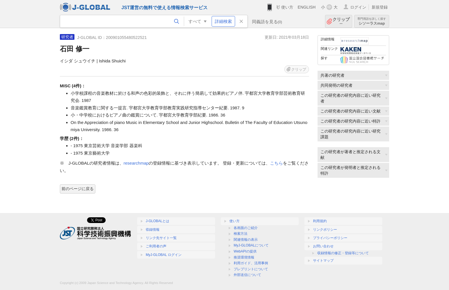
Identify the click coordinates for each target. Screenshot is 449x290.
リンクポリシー (325, 230)
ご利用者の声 (156, 246)
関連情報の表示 (246, 240)
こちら (276, 163)
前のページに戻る (78, 188)
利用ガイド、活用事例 (251, 263)
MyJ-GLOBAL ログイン (164, 255)
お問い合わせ (323, 246)
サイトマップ (323, 261)
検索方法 (240, 234)
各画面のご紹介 (246, 228)
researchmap (136, 163)
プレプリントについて (251, 269)
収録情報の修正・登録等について (343, 253)
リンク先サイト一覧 (161, 238)
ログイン (358, 7)
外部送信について (247, 275)
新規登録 (380, 7)
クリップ (341, 21)
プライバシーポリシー (330, 238)
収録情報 (152, 230)
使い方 (287, 7)
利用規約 (320, 221)
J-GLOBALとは (157, 221)
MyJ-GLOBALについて (251, 245)
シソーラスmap (371, 21)
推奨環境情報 (244, 257)
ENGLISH (307, 7)
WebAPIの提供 (245, 251)
